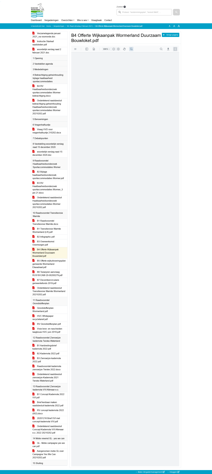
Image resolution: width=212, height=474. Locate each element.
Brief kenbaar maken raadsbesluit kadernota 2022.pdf (47, 404)
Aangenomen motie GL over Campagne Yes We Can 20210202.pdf (48, 454)
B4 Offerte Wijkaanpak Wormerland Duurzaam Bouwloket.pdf (45, 252)
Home (48, 26)
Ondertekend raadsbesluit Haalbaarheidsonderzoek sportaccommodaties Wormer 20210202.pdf (47, 202)
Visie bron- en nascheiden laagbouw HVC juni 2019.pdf (47, 330)
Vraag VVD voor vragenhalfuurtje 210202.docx (46, 131)
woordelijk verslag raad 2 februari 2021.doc (46, 51)
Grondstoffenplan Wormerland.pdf (43, 309)
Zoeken (120, 7)
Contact (108, 20)
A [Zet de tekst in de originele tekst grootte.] (169, 26)
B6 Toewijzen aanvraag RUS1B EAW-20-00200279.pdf (47, 273)
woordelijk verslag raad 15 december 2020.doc (47, 153)
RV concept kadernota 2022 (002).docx (48, 412)
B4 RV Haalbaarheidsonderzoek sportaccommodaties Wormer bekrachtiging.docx (46, 91)
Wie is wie (82, 20)
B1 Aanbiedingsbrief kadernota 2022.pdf (44, 347)
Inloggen (174, 472)
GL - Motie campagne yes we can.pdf (48, 444)
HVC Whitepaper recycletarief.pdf (42, 317)
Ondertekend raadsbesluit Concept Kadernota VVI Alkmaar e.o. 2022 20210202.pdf (48, 429)
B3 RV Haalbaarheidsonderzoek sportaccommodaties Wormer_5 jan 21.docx (47, 188)
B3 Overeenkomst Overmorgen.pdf (43, 243)
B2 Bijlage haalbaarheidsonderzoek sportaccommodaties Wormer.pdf (48, 175)
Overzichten (67, 20)
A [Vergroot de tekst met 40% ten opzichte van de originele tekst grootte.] (179, 26)
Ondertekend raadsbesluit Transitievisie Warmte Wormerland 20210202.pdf (48, 291)
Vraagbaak (96, 20)
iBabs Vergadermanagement (151, 472)
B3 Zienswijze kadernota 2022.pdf (46, 360)
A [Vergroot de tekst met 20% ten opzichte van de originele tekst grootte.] (174, 26)
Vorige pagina (170, 35)
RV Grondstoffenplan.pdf (46, 324)
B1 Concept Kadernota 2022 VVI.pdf (48, 396)
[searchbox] (144, 12)
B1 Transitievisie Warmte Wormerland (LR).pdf (46, 230)
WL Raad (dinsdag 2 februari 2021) (80, 26)
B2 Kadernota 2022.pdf (45, 353)
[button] (176, 12)
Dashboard (36, 20)
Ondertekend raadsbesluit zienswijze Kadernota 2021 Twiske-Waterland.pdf (47, 377)
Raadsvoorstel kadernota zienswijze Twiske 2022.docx (46, 368)
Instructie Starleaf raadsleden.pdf (43, 43)
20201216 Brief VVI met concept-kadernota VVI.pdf (46, 420)
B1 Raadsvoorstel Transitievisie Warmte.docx (45, 222)
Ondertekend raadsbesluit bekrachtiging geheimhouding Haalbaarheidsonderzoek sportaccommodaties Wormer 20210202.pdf (47, 107)
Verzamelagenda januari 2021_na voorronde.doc (46, 35)
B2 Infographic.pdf (43, 237)
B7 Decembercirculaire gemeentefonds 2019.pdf (45, 281)
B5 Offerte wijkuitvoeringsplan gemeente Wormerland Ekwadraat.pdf (49, 264)
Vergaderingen (51, 20)
